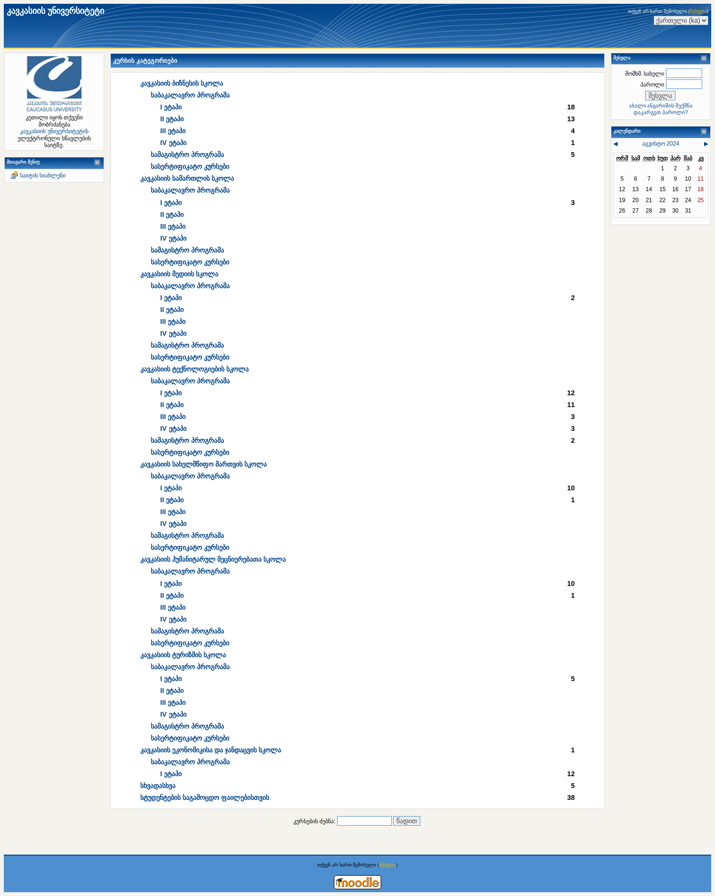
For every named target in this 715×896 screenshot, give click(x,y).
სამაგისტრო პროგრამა (187, 154)
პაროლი (652, 84)
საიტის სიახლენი (43, 175)
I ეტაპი (171, 107)
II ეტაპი (172, 119)
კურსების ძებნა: (315, 821)
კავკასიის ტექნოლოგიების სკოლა (194, 369)
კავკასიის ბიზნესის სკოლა (181, 83)
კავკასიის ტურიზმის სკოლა (183, 655)
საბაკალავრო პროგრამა (190, 95)
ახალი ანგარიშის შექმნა (661, 105)
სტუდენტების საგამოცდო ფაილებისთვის (204, 797)
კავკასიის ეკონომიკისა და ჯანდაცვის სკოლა (210, 750)
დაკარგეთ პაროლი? (661, 112)
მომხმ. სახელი (645, 73)
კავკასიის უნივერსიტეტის (54, 131)
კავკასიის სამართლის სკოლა (187, 178)
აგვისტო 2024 (660, 143)
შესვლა (698, 11)
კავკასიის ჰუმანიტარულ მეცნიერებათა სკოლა (213, 559)
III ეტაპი (172, 131)
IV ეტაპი (173, 142)
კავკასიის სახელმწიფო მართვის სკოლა (203, 464)
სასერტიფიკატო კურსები (190, 166)
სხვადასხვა (157, 785)
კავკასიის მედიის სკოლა (179, 274)
